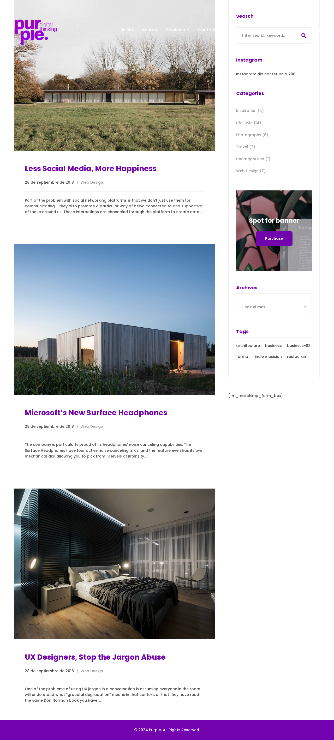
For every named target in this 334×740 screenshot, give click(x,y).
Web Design (92, 182)
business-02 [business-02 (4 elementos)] (299, 350)
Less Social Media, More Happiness (91, 169)
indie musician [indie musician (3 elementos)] (268, 361)
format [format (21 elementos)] (243, 361)
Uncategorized (253, 158)
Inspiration (250, 110)
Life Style (248, 122)
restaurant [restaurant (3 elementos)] (297, 361)
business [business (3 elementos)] (273, 350)
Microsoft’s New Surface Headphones (96, 424)
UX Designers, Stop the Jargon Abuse (95, 677)
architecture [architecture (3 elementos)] (248, 350)
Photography (252, 134)
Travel (245, 146)
